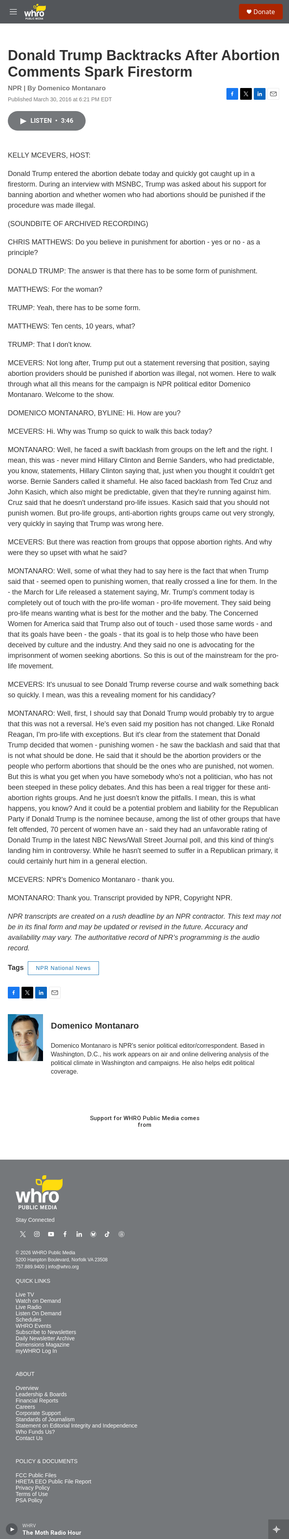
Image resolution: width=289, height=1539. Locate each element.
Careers (25, 1407)
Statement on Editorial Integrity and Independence (76, 1426)
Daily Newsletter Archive (45, 1338)
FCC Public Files (36, 1475)
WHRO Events (33, 1326)
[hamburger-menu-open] (13, 12)
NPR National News (63, 968)
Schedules (28, 1320)
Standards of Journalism (45, 1419)
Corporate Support (38, 1413)
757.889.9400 (30, 1267)
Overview (27, 1388)
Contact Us (29, 1438)
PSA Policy (29, 1500)
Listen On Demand (38, 1313)
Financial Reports (37, 1401)
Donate (264, 11)
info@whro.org (63, 1267)
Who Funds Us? (35, 1432)
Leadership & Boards (41, 1394)
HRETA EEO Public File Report (53, 1482)
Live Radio (28, 1307)
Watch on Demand (38, 1301)
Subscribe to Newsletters (46, 1332)
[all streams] (278, 1529)
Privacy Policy (33, 1488)
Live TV (25, 1295)
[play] (12, 1529)
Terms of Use (32, 1494)
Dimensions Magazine (43, 1345)
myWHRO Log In (36, 1351)
